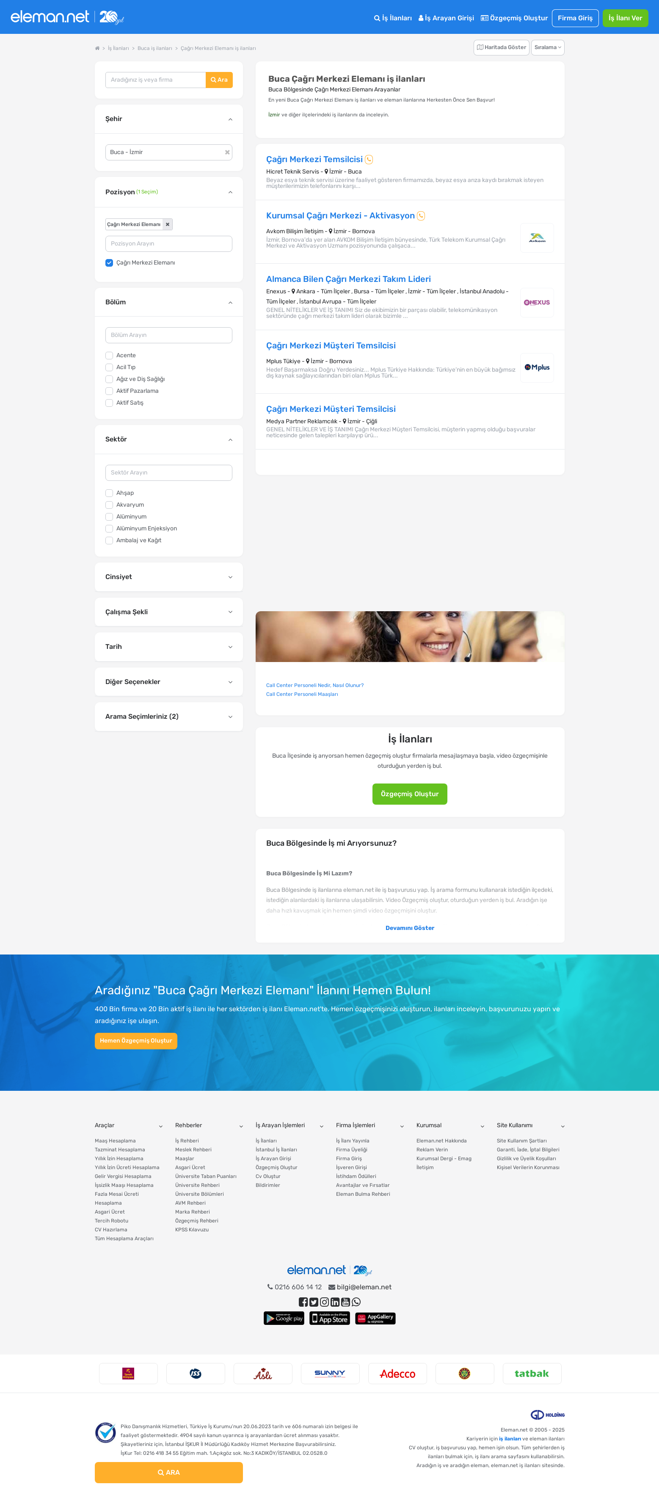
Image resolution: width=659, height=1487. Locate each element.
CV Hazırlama (111, 1230)
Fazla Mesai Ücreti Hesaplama (117, 1198)
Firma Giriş (575, 18)
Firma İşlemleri (355, 1125)
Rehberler (188, 1125)
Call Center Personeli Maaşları (302, 694)
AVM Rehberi (190, 1203)
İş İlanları (393, 18)
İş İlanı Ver (625, 18)
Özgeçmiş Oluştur (514, 18)
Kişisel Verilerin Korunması (528, 1167)
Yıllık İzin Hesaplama (119, 1158)
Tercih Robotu (111, 1221)
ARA (169, 1472)
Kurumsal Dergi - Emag (444, 1158)
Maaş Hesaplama (115, 1141)
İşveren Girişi (351, 1167)
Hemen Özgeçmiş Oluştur (136, 1040)
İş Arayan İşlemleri (280, 1125)
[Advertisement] (169, 802)
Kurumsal (428, 1125)
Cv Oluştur (268, 1176)
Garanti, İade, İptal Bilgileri (528, 1150)
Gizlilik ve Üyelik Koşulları (526, 1158)
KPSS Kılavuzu (192, 1230)
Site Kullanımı (514, 1125)
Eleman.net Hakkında (441, 1141)
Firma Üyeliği (351, 1150)
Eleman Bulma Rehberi (363, 1194)
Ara (219, 79)
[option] (128, 1373)
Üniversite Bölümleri (199, 1194)
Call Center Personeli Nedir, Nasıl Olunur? (315, 685)
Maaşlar (184, 1158)
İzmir (274, 115)
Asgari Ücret (110, 1212)
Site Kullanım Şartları (522, 1141)
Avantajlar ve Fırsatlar (363, 1185)
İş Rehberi (187, 1141)
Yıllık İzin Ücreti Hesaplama (127, 1167)
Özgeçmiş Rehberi (196, 1221)
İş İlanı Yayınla (352, 1141)
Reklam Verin (432, 1150)
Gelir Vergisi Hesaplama (123, 1176)
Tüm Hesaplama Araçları (124, 1238)
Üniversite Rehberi (197, 1185)
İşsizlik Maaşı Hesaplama (124, 1185)
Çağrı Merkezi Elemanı (145, 262)
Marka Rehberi (192, 1212)
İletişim (425, 1167)
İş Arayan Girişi (446, 18)
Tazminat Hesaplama (120, 1150)
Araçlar (104, 1125)
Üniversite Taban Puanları (206, 1176)
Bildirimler (268, 1185)
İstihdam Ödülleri (356, 1176)
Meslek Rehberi (193, 1150)
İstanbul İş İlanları (276, 1150)
